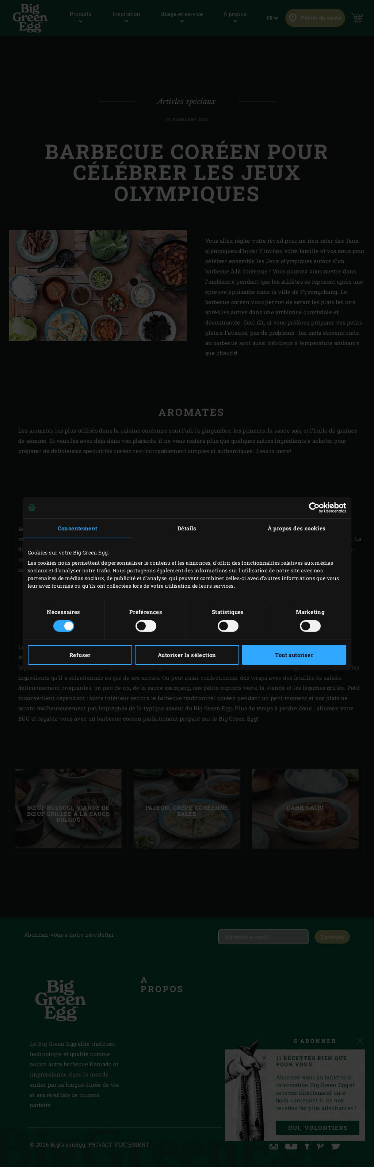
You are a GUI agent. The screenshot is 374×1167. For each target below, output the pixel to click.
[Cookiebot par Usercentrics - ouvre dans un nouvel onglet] (314, 507)
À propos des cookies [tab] (297, 527)
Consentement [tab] (78, 527)
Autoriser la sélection (187, 655)
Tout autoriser (294, 655)
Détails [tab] (187, 527)
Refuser (80, 655)
